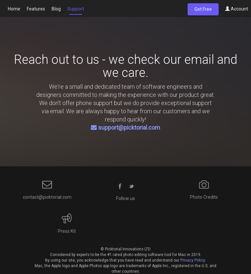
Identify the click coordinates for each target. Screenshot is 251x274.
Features (36, 8)
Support (75, 8)
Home (14, 8)
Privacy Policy (192, 260)
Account (236, 8)
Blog (56, 8)
